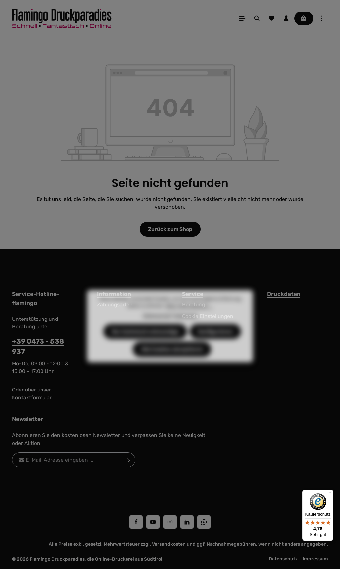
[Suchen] (257, 18)
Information (114, 294)
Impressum (315, 559)
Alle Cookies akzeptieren (172, 361)
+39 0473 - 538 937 (38, 346)
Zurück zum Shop (170, 229)
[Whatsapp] (204, 522)
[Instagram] (170, 522)
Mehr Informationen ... (189, 317)
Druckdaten (283, 294)
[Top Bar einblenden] (321, 18)
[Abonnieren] (129, 460)
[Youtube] (153, 522)
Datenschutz (283, 559)
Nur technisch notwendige (145, 343)
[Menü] (242, 18)
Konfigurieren (215, 343)
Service (192, 294)
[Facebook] (136, 522)
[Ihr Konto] (286, 18)
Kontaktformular (32, 397)
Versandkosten (169, 544)
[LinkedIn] (187, 522)
